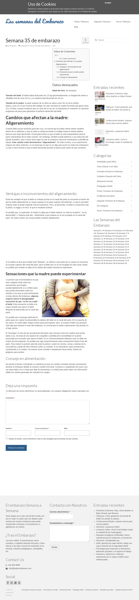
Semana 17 (98, 244)
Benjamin (13, 46)
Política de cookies (89, 11)
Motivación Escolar (105, 181)
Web (65, 428)
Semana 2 (108, 230)
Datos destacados (70, 58)
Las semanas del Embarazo (35, 21)
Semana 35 (98, 260)
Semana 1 (98, 230)
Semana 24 (110, 250)
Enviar (54, 547)
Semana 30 (110, 255)
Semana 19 (122, 244)
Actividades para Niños (106, 162)
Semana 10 (120, 236)
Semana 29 (98, 255)
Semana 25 (122, 250)
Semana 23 (98, 250)
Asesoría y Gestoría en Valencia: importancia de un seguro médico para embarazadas (112, 557)
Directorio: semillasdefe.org (107, 540)
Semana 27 (110, 252)
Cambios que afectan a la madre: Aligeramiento (69, 62)
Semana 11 (98, 239)
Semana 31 (122, 255)
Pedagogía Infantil (104, 186)
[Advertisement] (28, 69)
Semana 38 (98, 263)
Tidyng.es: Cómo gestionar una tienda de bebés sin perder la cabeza (113, 110)
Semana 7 (122, 233)
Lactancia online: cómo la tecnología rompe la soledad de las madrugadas (113, 142)
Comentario (10, 398)
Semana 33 (112, 258)
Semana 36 (110, 260)
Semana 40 (122, 263)
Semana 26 (98, 252)
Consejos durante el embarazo (110, 171)
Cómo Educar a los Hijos (107, 166)
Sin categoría (102, 206)
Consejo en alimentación (68, 77)
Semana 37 (122, 260)
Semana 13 (122, 239)
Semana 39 (110, 263)
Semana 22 (122, 247)
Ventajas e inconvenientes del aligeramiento (70, 68)
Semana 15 (110, 241)
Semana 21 (110, 247)
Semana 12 (110, 239)
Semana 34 (124, 258)
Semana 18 (110, 244)
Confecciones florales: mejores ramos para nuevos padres (119, 121)
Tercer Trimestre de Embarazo (40, 46)
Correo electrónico (42, 428)
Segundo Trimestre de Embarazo (111, 201)
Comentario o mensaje (62, 523)
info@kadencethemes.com (18, 568)
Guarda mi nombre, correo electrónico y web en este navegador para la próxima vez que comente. (43, 439)
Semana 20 (98, 247)
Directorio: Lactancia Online (117, 131)
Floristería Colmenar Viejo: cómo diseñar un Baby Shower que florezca (113, 96)
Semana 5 (101, 233)
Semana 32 (100, 258)
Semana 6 (112, 233)
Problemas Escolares (106, 196)
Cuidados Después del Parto (109, 176)
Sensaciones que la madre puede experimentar (72, 73)
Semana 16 (122, 241)
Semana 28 (122, 252)
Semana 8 (98, 236)
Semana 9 (108, 236)
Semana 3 (119, 230)
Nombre (9, 428)
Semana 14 (98, 241)
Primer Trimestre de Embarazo (110, 191)
